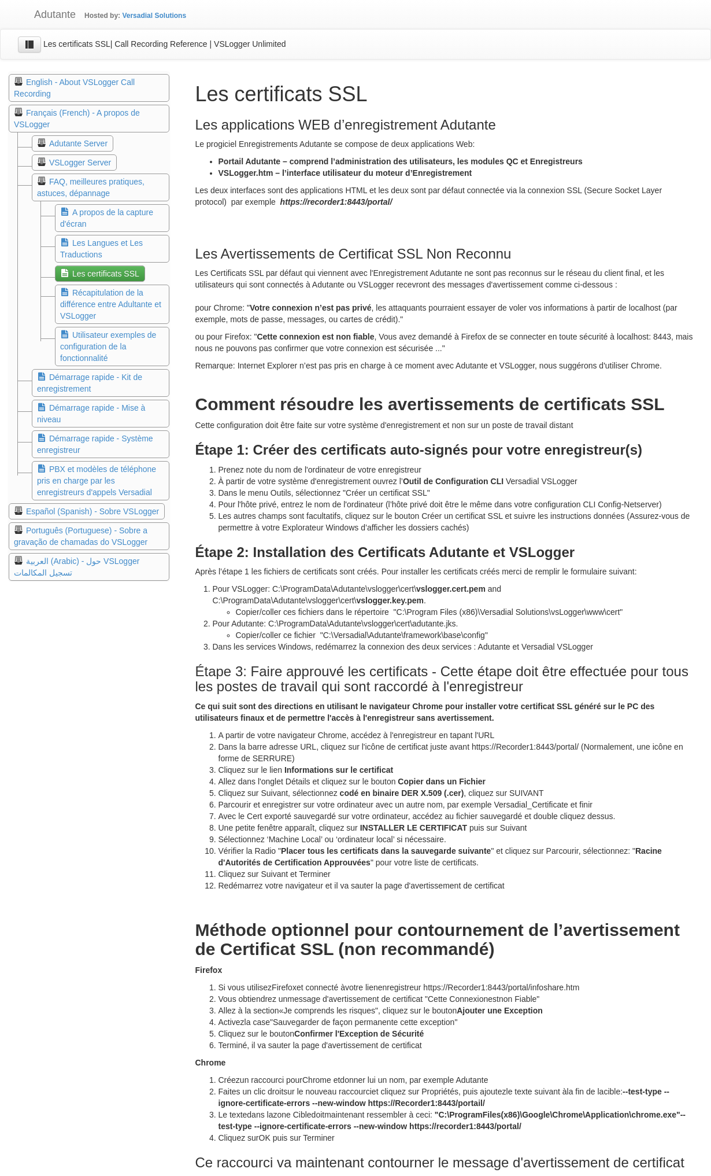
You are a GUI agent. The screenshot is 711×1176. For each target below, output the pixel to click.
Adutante (46, 14)
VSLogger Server (80, 162)
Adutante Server (78, 143)
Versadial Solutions (154, 16)
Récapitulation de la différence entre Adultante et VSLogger (110, 304)
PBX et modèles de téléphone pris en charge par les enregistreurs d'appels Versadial (96, 480)
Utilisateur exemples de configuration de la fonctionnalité (108, 346)
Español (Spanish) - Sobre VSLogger (92, 511)
